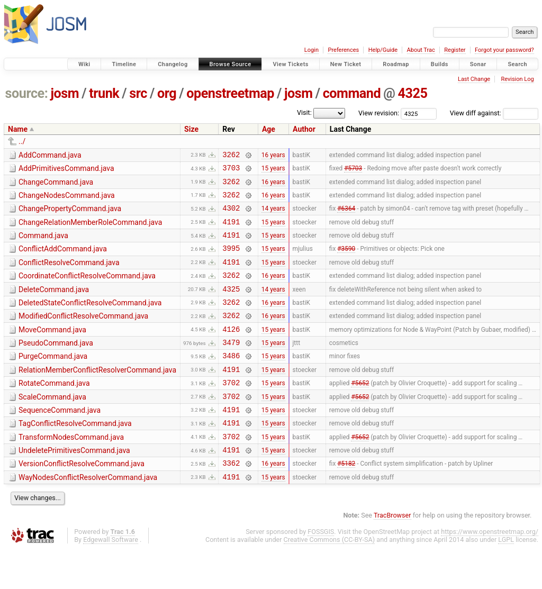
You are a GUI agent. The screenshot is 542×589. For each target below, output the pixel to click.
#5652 (360, 411)
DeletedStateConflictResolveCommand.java (90, 320)
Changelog (172, 64)
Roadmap (396, 64)
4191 (231, 231)
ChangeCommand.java (56, 185)
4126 (231, 351)
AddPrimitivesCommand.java (66, 170)
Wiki (84, 64)
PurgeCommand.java (53, 380)
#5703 (353, 171)
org (166, 93)
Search (517, 64)
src (138, 93)
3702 (231, 411)
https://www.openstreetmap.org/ (489, 571)
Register (454, 50)
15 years (273, 171)
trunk (104, 93)
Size (191, 129)
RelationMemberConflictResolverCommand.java (97, 395)
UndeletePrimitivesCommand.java (74, 485)
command (352, 93)
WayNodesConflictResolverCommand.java (88, 515)
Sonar (478, 64)
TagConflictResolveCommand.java (75, 455)
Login (311, 50)
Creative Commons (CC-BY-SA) (329, 579)
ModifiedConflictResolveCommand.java (83, 335)
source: (26, 93)
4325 (412, 93)
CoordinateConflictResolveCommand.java (87, 290)
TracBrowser (392, 555)
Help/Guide (383, 50)
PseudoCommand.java (56, 365)
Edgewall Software (110, 579)
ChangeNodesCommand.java (67, 200)
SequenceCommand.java (60, 440)
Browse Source (230, 64)
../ (22, 141)
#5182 (346, 501)
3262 (231, 156)
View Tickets (290, 64)
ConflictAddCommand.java (63, 260)
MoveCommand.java (52, 350)
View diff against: (494, 113)
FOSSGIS (321, 571)
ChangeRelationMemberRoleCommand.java (90, 230)
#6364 (346, 216)
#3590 (346, 261)
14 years (273, 216)
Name (18, 129)
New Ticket (346, 64)
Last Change (474, 79)
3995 (231, 261)
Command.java (43, 245)
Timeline (124, 64)
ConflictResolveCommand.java (69, 275)
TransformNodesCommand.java (71, 470)
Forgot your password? (504, 50)
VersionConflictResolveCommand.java (81, 500)
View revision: (378, 113)
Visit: (304, 112)
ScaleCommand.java (52, 425)
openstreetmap (230, 93)
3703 (231, 171)
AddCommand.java (50, 155)
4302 (231, 216)
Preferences (343, 50)
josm (64, 93)
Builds (439, 64)
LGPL (506, 579)
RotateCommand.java (54, 410)
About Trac (421, 50)
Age (268, 129)
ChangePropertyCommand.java (70, 215)
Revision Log (517, 79)
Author (304, 129)
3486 (231, 381)
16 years (273, 155)
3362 (231, 501)
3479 (231, 366)
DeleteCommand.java (54, 305)
